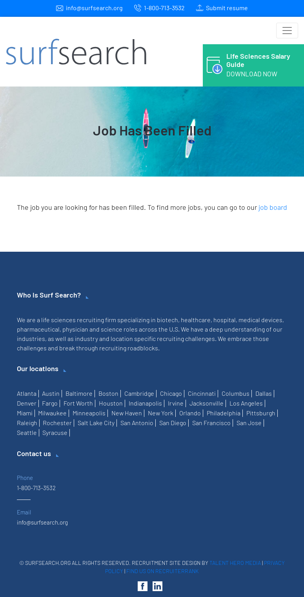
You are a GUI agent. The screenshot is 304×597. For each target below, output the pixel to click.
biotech (167, 319)
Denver (26, 403)
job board (272, 207)
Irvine (176, 403)
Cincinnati (202, 393)
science (111, 329)
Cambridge (139, 393)
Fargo (50, 403)
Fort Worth (78, 403)
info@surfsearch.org (94, 7)
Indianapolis (145, 403)
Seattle (27, 432)
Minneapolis (89, 413)
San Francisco (211, 422)
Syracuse (54, 432)
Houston (111, 403)
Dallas (263, 393)
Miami (25, 413)
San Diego (172, 422)
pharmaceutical (38, 329)
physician (75, 329)
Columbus (235, 393)
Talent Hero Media (235, 562)
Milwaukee (52, 413)
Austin (51, 393)
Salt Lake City (96, 422)
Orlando (190, 413)
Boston (108, 393)
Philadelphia (223, 413)
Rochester (57, 422)
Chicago (171, 393)
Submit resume (227, 7)
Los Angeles (246, 403)
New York (160, 413)
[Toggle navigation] (287, 30)
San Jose (249, 422)
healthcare (196, 319)
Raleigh (27, 422)
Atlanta (26, 393)
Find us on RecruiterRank (162, 571)
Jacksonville (206, 403)
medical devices (260, 319)
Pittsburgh (260, 413)
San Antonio (136, 422)
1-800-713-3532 (164, 7)
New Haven (126, 413)
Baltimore (79, 393)
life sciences (58, 319)
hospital (224, 319)
